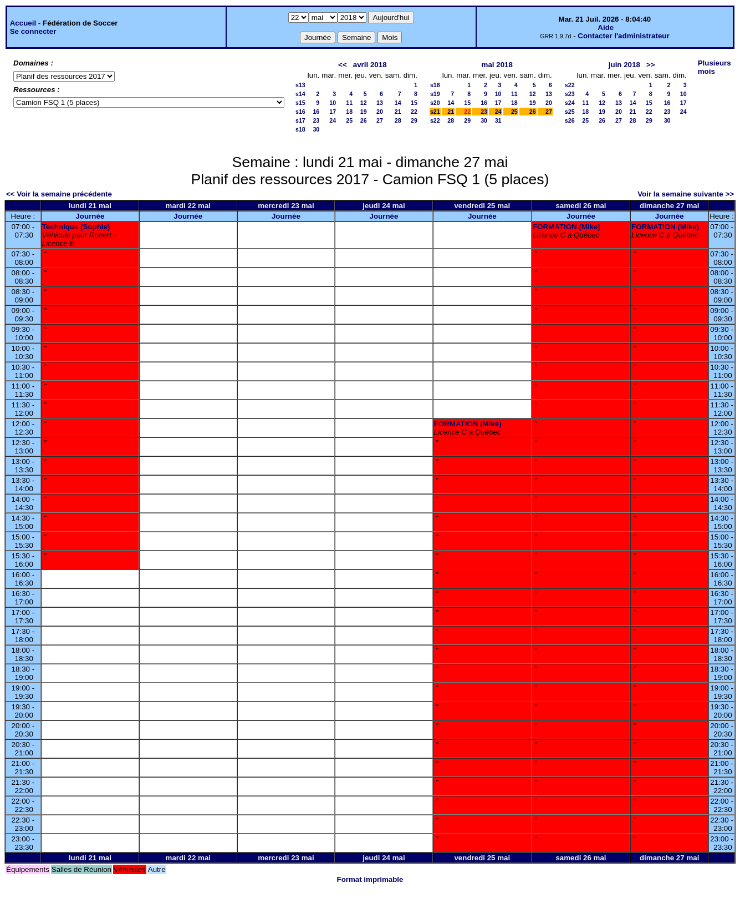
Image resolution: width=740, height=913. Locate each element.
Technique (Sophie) (76, 227)
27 (379, 120)
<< (342, 64)
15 (414, 102)
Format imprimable (370, 879)
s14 (300, 93)
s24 (570, 102)
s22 (435, 120)
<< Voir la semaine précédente (59, 194)
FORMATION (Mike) (566, 227)
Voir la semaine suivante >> (685, 194)
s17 (300, 120)
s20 (435, 102)
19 (363, 111)
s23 (570, 93)
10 (332, 102)
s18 (300, 129)
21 (398, 111)
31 (498, 120)
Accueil (23, 23)
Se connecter (33, 31)
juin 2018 (624, 64)
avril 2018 (370, 64)
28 (398, 120)
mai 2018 (497, 64)
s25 (570, 111)
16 (316, 111)
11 (349, 102)
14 (398, 102)
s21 (435, 111)
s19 (435, 93)
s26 (570, 120)
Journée (89, 216)
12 (363, 102)
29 (414, 120)
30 (316, 129)
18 (349, 111)
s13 (300, 85)
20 (379, 111)
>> (650, 64)
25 (349, 120)
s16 (300, 111)
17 (332, 111)
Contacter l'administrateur (623, 36)
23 (316, 120)
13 (379, 102)
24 (332, 120)
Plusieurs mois (714, 67)
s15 (300, 102)
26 (363, 120)
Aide (606, 27)
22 (414, 111)
